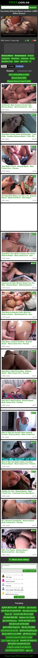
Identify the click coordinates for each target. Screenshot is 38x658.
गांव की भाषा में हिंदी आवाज (27, 621)
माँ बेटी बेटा (21, 607)
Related (10, 71)
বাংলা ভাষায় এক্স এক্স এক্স (9, 630)
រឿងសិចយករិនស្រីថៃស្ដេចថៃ (28, 630)
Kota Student (31, 607)
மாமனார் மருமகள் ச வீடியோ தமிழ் (19, 637)
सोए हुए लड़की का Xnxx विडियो (11, 634)
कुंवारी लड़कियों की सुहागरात (11, 627)
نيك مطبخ (29, 650)
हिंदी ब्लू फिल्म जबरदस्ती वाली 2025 (19, 644)
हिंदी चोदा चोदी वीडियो (28, 627)
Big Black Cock (7, 61)
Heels (16, 61)
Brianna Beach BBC (19, 78)
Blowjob (30, 55)
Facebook (19, 66)
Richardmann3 (20, 55)
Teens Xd (8, 614)
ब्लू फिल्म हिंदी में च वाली (9, 607)
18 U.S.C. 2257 (27, 656)
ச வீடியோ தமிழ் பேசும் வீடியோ (19, 647)
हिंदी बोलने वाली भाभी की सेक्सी (19, 624)
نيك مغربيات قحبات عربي (9, 640)
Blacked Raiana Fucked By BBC (19, 81)
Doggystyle (6, 58)
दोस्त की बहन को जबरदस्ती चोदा (11, 611)
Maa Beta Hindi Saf (30, 611)
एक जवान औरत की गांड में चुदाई (23, 614)
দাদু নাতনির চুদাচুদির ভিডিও (15, 650)
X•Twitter (11, 66)
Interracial (24, 58)
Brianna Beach (7, 55)
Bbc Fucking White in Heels (19, 74)
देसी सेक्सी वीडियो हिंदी (10, 617)
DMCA (18, 656)
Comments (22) (24, 71)
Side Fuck (24, 61)
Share (4, 66)
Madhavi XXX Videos (26, 617)
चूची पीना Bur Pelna (29, 634)
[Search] (15, 7)
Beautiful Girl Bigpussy (28, 640)
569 (33, 40)
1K (27, 40)
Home (7, 656)
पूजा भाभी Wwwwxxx (10, 621)
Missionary (15, 58)
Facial (32, 58)
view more (19, 597)
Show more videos (19, 560)
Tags (12, 656)
